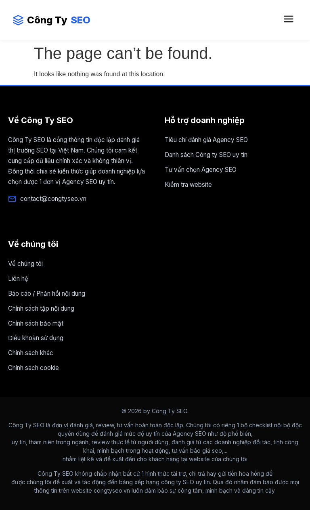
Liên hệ (18, 278)
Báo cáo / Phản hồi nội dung (46, 293)
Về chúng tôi (25, 264)
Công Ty (51, 20)
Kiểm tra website (188, 184)
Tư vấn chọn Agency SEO (201, 169)
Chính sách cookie (33, 368)
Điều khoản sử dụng (35, 338)
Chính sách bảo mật (35, 323)
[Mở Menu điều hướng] (288, 20)
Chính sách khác (30, 353)
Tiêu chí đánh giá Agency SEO (206, 140)
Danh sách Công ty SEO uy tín (206, 155)
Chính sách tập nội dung (41, 308)
